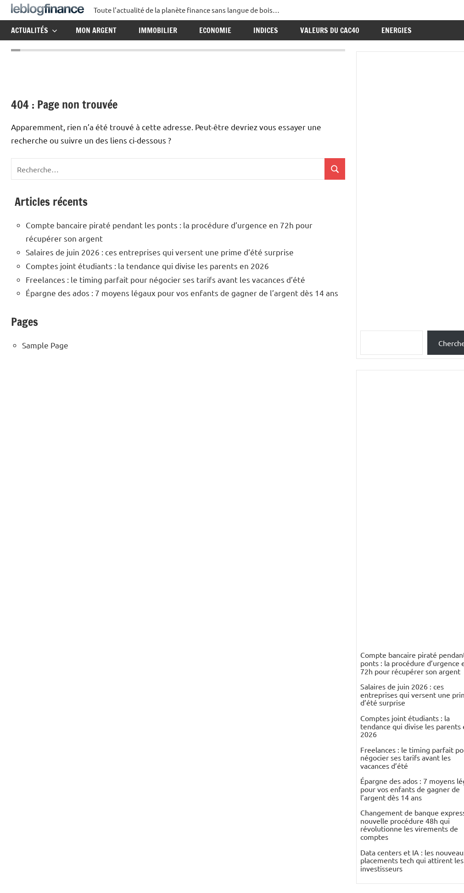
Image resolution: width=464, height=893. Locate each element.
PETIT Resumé (384, 783)
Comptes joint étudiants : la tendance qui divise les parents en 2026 (147, 265)
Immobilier (158, 30)
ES (364, 736)
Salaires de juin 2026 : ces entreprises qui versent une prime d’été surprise (160, 252)
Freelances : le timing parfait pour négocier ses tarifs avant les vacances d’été (165, 279)
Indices (265, 30)
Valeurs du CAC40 (329, 30)
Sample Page (45, 345)
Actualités (34, 30)
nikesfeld (375, 712)
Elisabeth (375, 814)
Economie (215, 30)
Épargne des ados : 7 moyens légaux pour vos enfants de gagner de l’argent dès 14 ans (182, 293)
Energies (396, 30)
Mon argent (96, 30)
